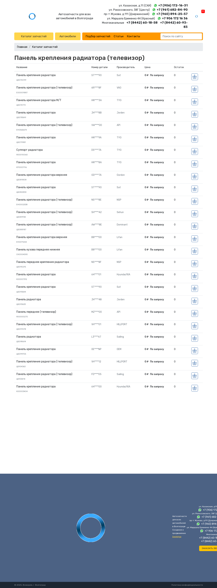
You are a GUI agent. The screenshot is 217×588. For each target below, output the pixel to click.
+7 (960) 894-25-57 (172, 14)
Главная (22, 46)
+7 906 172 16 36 (175, 18)
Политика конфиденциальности (187, 585)
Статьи (119, 36)
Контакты (133, 36)
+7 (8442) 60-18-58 (142, 22)
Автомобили (67, 36)
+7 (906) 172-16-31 (173, 5)
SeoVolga (176, 536)
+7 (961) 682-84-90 (172, 10)
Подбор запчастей (98, 36)
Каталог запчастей (34, 36)
